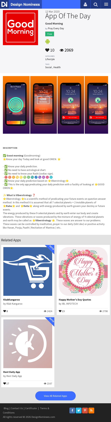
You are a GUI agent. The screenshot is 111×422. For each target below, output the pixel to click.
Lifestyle (50, 59)
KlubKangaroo (11, 299)
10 (49, 48)
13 (62, 310)
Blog (6, 408)
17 (6, 383)
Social (48, 67)
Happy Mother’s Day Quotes (75, 299)
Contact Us (17, 408)
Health (57, 67)
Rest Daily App (11, 372)
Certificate (31, 408)
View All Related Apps (55, 396)
